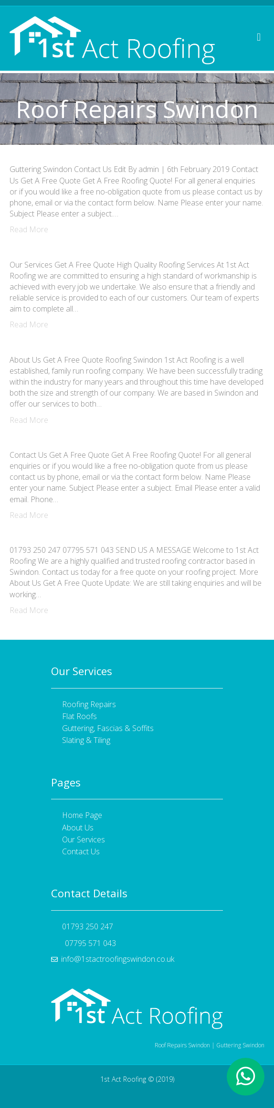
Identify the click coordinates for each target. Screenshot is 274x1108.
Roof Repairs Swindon (182, 1045)
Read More (29, 229)
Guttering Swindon (240, 1045)
